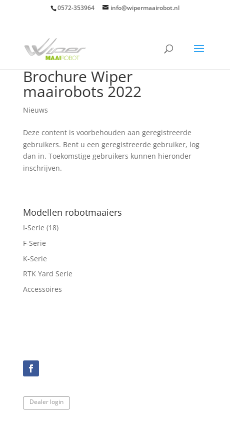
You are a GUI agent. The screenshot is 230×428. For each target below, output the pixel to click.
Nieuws (35, 110)
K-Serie (35, 258)
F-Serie (34, 243)
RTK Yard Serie (47, 273)
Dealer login (47, 401)
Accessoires (42, 289)
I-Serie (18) (40, 227)
